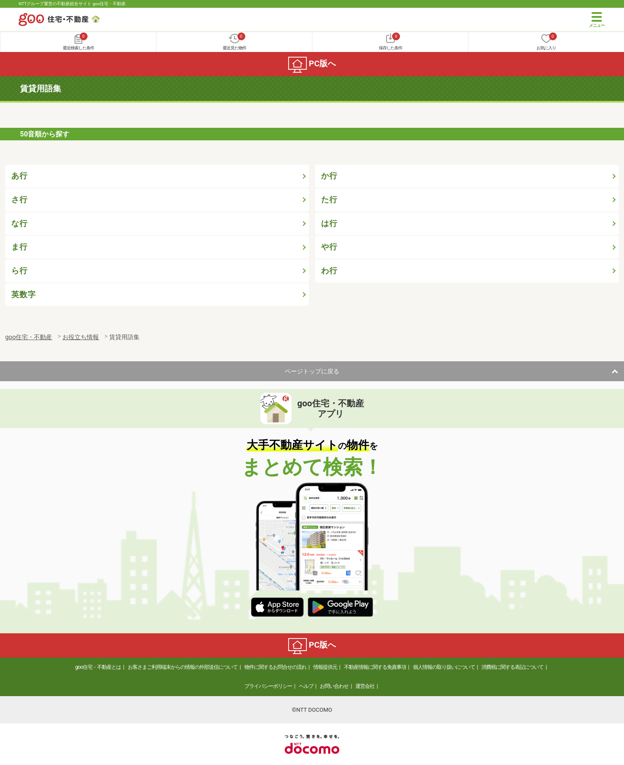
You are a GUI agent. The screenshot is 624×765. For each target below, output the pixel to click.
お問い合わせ (334, 686)
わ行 (329, 270)
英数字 (23, 294)
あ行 (19, 176)
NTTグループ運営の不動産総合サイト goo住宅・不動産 (72, 3)
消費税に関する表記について (512, 667)
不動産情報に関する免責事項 (375, 667)
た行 (329, 199)
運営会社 (364, 686)
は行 (329, 223)
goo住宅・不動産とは (98, 667)
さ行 (19, 199)
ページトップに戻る (312, 371)
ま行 (19, 247)
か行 (329, 176)
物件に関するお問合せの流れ (275, 667)
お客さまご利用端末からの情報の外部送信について (182, 667)
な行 (19, 223)
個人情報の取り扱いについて (444, 667)
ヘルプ (306, 686)
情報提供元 (325, 667)
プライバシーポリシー (268, 686)
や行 (329, 247)
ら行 (19, 270)
